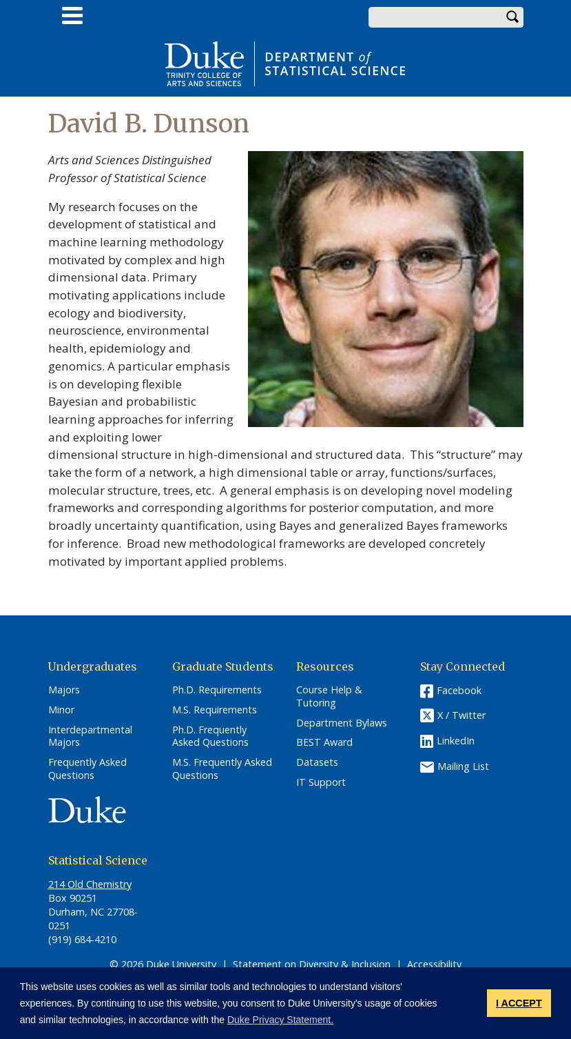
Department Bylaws (341, 723)
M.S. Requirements (214, 710)
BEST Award (324, 742)
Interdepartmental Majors (90, 736)
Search (513, 17)
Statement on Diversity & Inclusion (312, 964)
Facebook (459, 690)
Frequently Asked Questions (87, 769)
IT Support (321, 782)
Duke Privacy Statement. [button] (280, 1019)
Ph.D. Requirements (217, 690)
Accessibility (434, 964)
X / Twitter (461, 715)
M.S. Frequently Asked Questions (222, 769)
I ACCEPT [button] (519, 1003)
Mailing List (463, 766)
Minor (61, 710)
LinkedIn (456, 740)
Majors (64, 690)
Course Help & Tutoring (329, 696)
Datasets (317, 762)
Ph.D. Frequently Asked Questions (210, 736)
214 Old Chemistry (90, 884)
